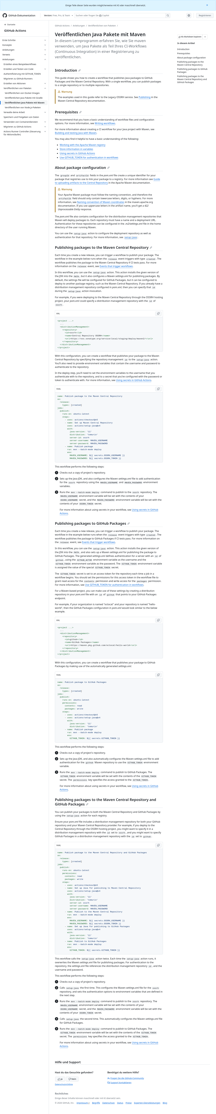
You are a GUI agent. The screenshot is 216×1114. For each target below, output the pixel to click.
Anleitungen (79, 25)
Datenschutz (108, 1102)
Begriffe (96, 1102)
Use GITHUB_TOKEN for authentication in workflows (89, 157)
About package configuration (82, 167)
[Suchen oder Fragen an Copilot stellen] (122, 15)
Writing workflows (105, 123)
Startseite (9, 24)
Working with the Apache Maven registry (82, 145)
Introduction (68, 70)
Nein (72, 1079)
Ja (60, 1079)
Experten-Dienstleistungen (147, 1102)
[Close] (207, 5)
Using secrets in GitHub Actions (77, 153)
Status (120, 1102)
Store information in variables (76, 149)
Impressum (82, 1102)
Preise (129, 1102)
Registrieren (205, 15)
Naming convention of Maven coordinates (100, 202)
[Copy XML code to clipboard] (158, 314)
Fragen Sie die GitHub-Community (125, 1078)
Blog (165, 1102)
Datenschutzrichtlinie (64, 1084)
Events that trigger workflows (116, 266)
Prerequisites (68, 111)
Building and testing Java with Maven (75, 133)
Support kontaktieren (119, 1082)
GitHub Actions (15, 31)
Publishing (144, 97)
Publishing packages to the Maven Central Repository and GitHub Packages (105, 802)
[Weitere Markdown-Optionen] (205, 36)
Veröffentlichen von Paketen (102, 25)
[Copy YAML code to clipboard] (158, 389)
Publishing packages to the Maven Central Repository (103, 247)
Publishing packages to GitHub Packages (92, 523)
